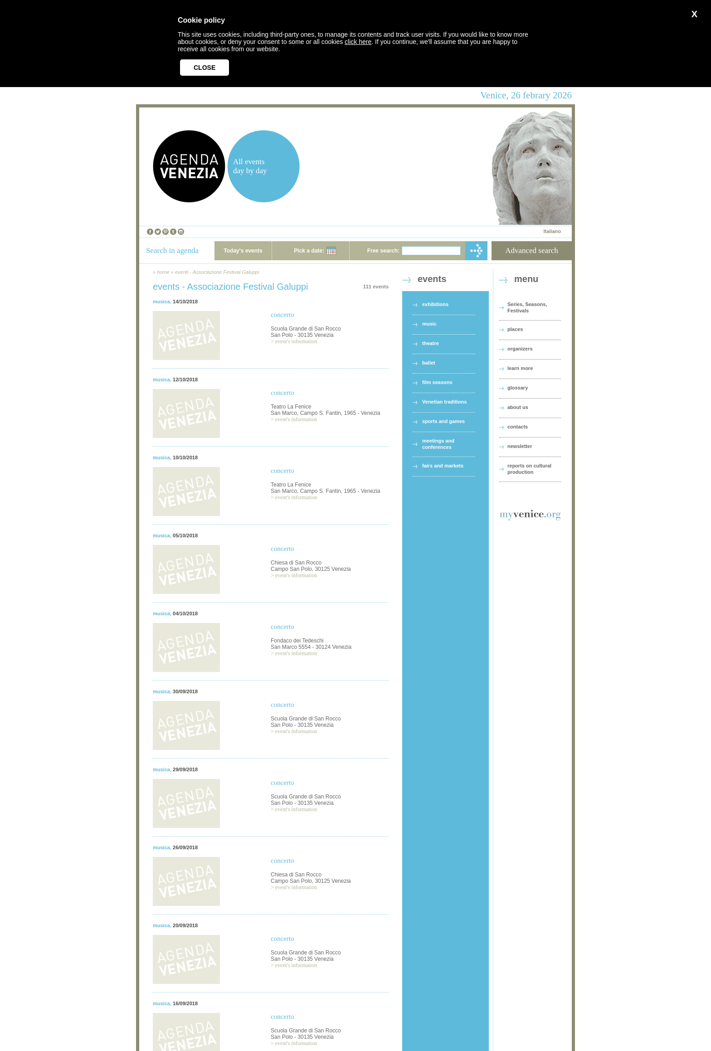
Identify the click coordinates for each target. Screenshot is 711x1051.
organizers (520, 348)
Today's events (243, 251)
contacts (517, 426)
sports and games (443, 421)
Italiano (552, 231)
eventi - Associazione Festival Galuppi (217, 272)
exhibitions (435, 304)
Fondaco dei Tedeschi (297, 640)
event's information (296, 341)
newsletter (519, 446)
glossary (517, 387)
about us (517, 407)
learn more (520, 368)
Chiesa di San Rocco (296, 563)
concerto (282, 314)
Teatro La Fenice (291, 407)
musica (161, 301)
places (515, 329)
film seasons (437, 382)
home (163, 272)
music (429, 323)
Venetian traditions (444, 401)
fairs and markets (442, 465)
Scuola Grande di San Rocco (306, 329)
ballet (428, 362)
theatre (430, 343)
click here (358, 41)
